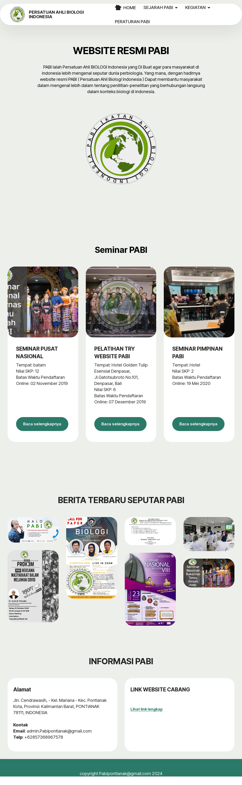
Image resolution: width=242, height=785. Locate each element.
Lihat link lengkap (146, 717)
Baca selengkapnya (42, 428)
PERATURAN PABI (140, 21)
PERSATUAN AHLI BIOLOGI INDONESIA (72, 14)
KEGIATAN (204, 7)
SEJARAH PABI (167, 7)
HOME (133, 7)
